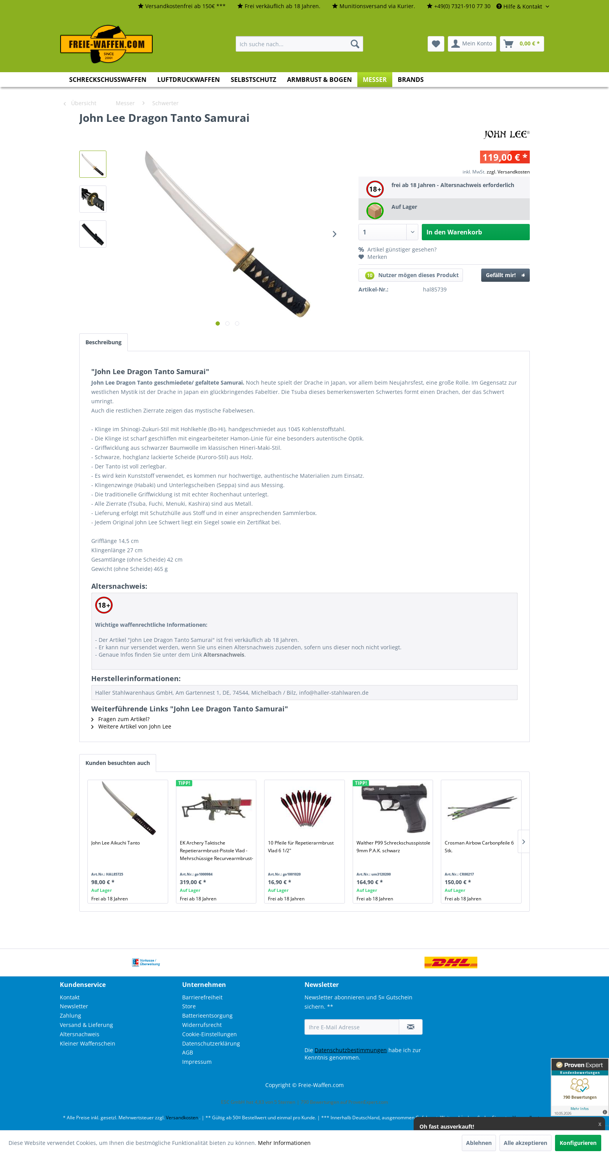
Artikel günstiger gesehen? (397, 249)
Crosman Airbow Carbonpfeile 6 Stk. (479, 846)
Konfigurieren (578, 1142)
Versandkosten (182, 1117)
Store (189, 1006)
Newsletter (74, 1006)
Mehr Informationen (284, 1142)
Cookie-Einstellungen (209, 1034)
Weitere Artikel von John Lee (131, 726)
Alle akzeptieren (525, 1142)
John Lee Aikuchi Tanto (115, 842)
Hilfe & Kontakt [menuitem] (520, 6)
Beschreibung (103, 342)
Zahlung (70, 1015)
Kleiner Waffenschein (87, 1043)
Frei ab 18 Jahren (109, 898)
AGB (187, 1052)
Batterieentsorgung (207, 1015)
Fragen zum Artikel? (120, 719)
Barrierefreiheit (202, 997)
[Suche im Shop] (299, 44)
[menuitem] (181, 6)
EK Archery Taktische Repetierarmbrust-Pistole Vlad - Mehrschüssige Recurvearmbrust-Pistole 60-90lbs (216, 850)
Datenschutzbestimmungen (351, 1050)
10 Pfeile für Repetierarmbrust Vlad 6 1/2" (301, 846)
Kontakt (70, 997)
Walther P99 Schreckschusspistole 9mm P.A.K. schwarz (393, 846)
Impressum (197, 1061)
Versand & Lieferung (86, 1024)
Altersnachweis (79, 1034)
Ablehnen (479, 1142)
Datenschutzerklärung (211, 1043)
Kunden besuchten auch (117, 763)
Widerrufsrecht (202, 1024)
